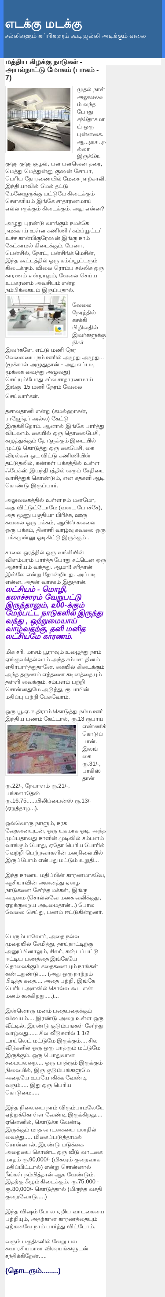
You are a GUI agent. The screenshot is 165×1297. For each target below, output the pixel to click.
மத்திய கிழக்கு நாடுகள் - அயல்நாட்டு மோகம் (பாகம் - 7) (52, 69)
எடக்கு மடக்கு (43, 23)
